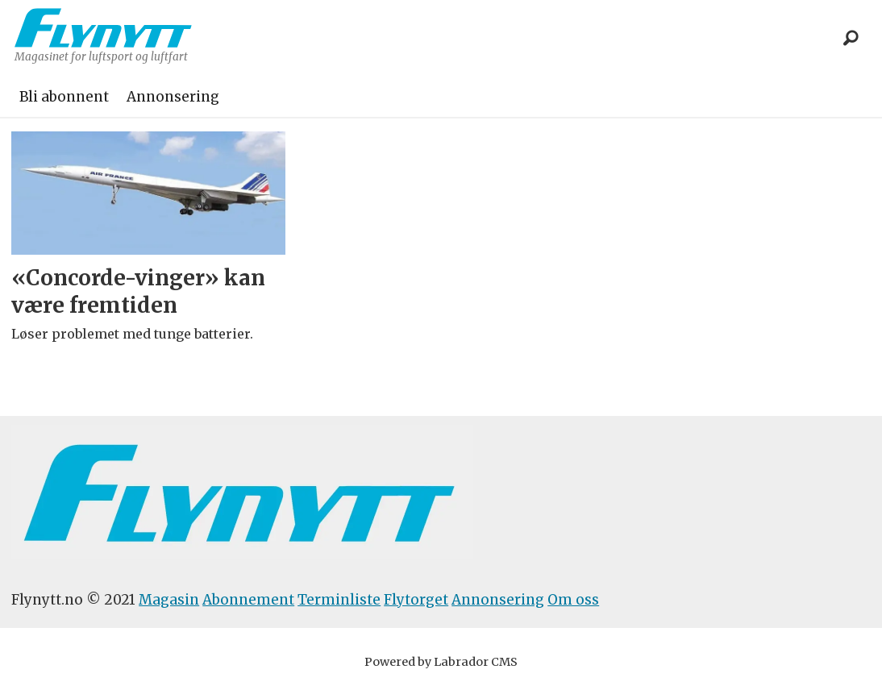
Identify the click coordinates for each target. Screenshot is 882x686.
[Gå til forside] (103, 28)
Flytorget (416, 600)
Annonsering (173, 97)
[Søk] (851, 39)
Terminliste (339, 600)
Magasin (169, 600)
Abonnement (248, 600)
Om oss (573, 600)
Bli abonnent (64, 97)
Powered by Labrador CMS (441, 662)
